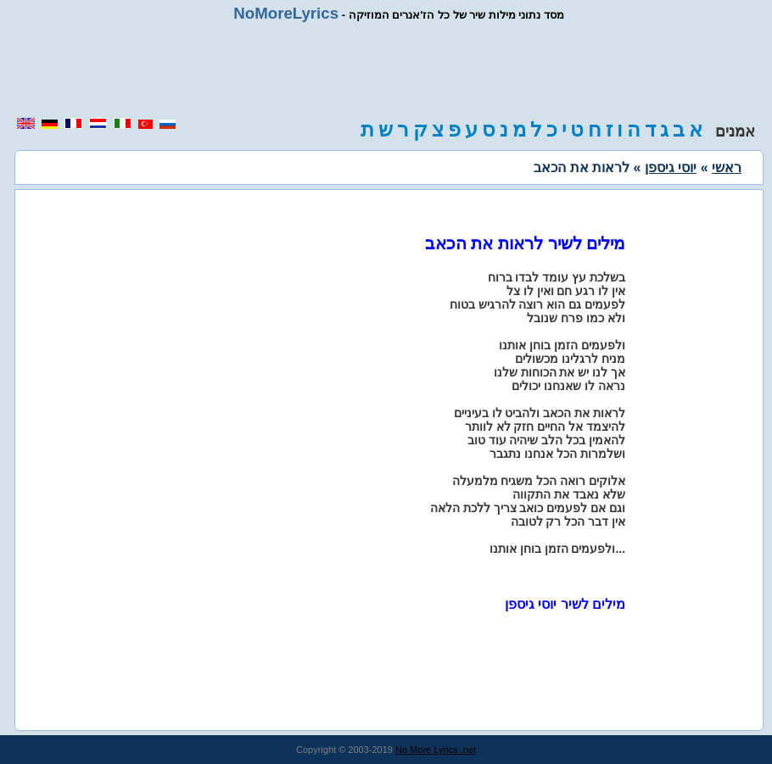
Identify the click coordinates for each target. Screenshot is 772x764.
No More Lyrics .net (435, 749)
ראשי (726, 167)
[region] (386, 69)
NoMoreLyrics (285, 13)
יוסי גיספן (670, 167)
